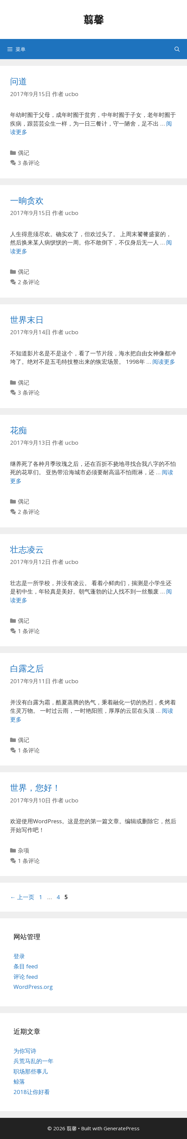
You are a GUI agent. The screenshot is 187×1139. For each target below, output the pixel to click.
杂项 (23, 850)
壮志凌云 (27, 549)
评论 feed (25, 976)
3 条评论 (29, 163)
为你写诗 (24, 1051)
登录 (19, 956)
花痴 (18, 430)
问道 (18, 81)
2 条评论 (29, 282)
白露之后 (27, 668)
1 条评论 (29, 631)
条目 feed (25, 966)
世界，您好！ (35, 787)
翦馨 (93, 19)
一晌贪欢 (27, 200)
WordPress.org (33, 987)
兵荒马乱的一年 (33, 1061)
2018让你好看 (31, 1092)
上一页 (22, 897)
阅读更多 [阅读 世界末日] (163, 361)
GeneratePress (122, 1128)
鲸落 (19, 1081)
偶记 (23, 153)
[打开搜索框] (177, 49)
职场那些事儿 (30, 1071)
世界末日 (27, 319)
